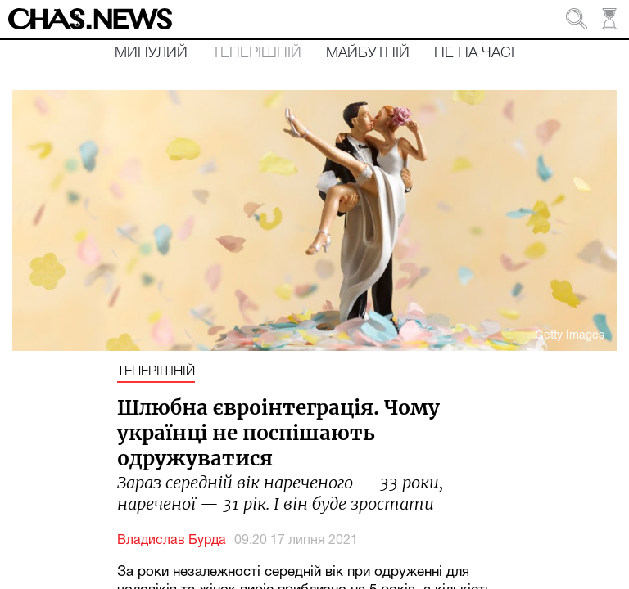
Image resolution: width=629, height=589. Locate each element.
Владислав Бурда (171, 540)
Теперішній (256, 53)
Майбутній (368, 53)
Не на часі (474, 53)
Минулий (151, 53)
